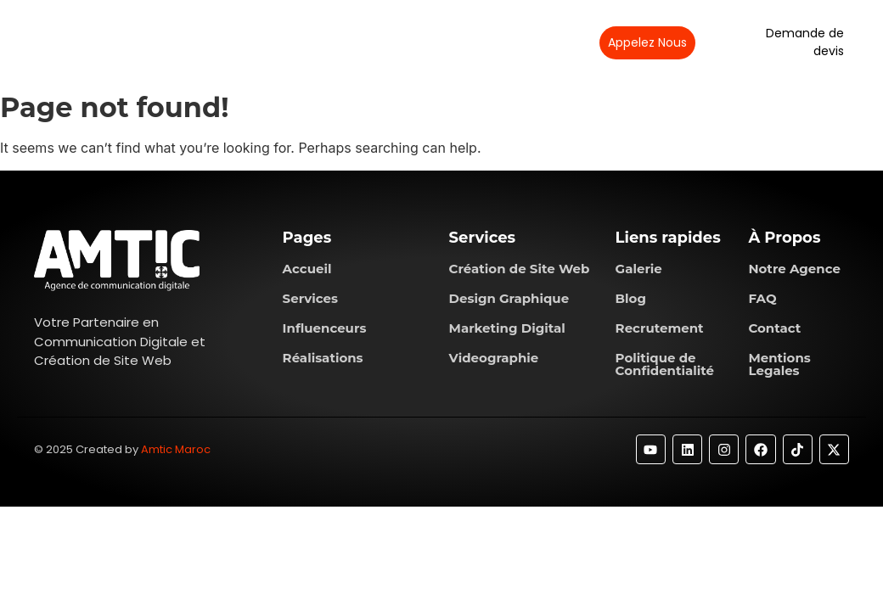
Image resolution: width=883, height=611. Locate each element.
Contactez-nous (514, 42)
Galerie (639, 269)
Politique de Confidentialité (665, 364)
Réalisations (409, 42)
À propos (239, 42)
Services (321, 42)
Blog (631, 298)
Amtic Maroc (176, 449)
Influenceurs (325, 328)
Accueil (307, 269)
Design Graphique (509, 298)
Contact (774, 328)
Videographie (494, 358)
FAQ (762, 298)
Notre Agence (794, 269)
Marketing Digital (507, 328)
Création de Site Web (519, 269)
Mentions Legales (779, 364)
